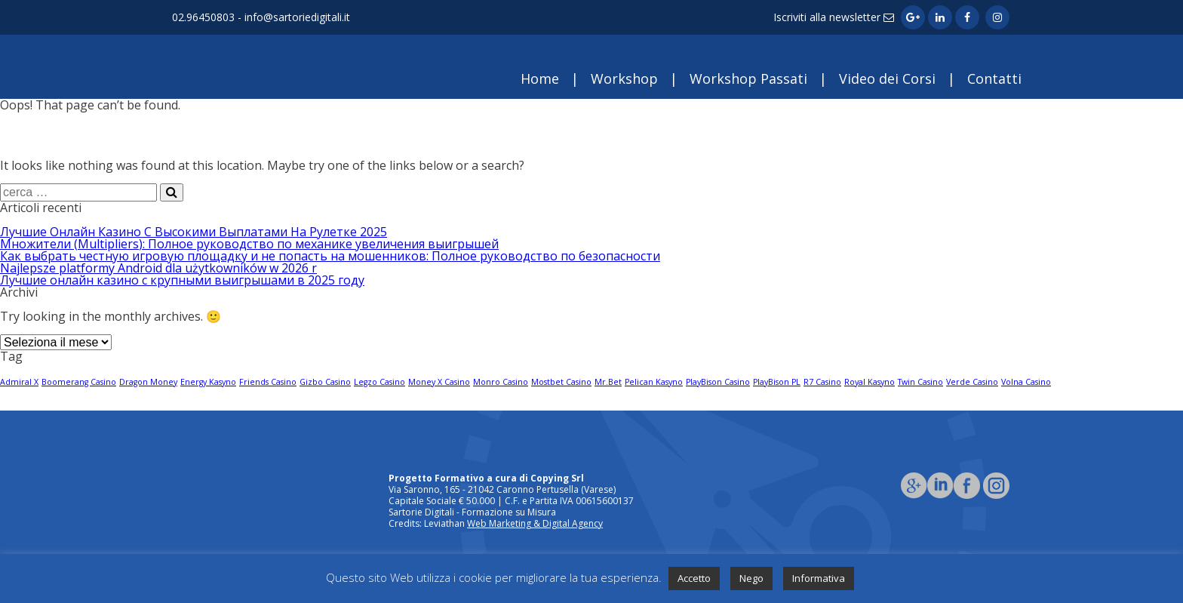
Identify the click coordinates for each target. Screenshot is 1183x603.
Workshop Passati (748, 78)
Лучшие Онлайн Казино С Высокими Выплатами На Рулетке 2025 (193, 231)
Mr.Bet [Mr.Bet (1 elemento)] (608, 382)
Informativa (818, 578)
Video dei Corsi (887, 78)
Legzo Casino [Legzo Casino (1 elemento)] (379, 382)
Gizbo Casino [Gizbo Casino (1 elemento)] (325, 382)
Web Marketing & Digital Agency (535, 523)
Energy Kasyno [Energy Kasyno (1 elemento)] (208, 382)
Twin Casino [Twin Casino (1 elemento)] (920, 382)
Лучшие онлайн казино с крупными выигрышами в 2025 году (182, 280)
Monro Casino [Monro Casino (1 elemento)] (500, 382)
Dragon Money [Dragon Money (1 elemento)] (148, 382)
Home (540, 78)
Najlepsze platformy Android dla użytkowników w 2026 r (158, 268)
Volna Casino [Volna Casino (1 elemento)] (1026, 382)
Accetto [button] (694, 578)
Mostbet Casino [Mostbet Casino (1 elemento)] (561, 382)
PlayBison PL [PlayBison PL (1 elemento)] (776, 382)
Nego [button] (751, 578)
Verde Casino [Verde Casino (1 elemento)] (972, 382)
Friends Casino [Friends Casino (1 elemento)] (268, 382)
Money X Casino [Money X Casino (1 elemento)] (439, 382)
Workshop (624, 78)
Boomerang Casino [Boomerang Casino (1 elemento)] (78, 382)
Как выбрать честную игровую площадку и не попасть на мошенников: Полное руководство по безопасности (330, 256)
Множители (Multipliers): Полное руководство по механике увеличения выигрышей (249, 243)
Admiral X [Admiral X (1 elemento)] (19, 382)
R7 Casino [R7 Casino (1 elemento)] (822, 382)
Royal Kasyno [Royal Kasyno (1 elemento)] (869, 382)
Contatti (994, 78)
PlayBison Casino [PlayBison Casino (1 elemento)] (718, 382)
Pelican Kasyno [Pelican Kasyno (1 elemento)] (654, 382)
